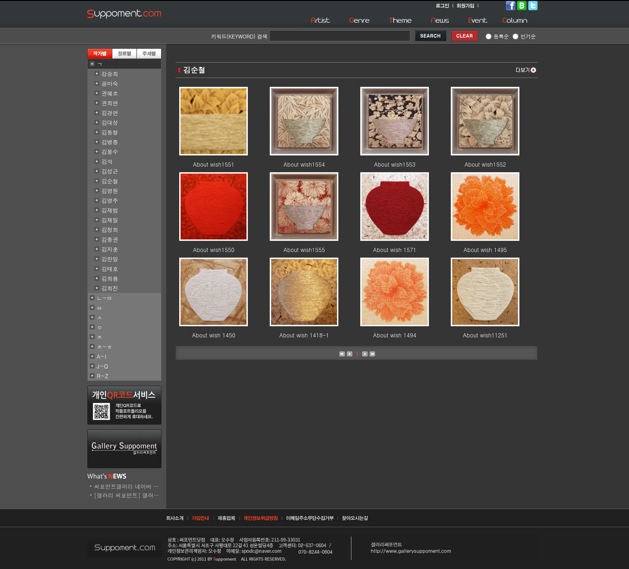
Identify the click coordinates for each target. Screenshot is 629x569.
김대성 (110, 122)
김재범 (110, 210)
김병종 (110, 142)
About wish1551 (213, 164)
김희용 (110, 278)
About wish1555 (304, 249)
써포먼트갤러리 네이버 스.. (128, 486)
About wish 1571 (394, 249)
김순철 (110, 181)
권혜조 (110, 93)
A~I (102, 356)
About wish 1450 (213, 335)
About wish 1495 (485, 249)
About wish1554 (304, 164)
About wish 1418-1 (304, 335)
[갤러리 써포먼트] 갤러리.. (128, 495)
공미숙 (110, 83)
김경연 (110, 112)
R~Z (103, 376)
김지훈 (110, 249)
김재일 (110, 220)
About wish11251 (485, 335)
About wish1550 (213, 249)
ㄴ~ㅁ (105, 298)
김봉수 (110, 151)
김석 (107, 161)
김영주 (110, 200)
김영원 (110, 190)
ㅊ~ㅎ (105, 346)
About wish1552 (485, 164)
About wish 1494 (394, 335)
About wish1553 (394, 164)
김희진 (110, 288)
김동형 (110, 132)
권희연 (110, 103)
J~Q (102, 366)
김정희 (110, 229)
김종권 (110, 239)
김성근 (110, 171)
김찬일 (110, 259)
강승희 (110, 74)
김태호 (110, 268)
